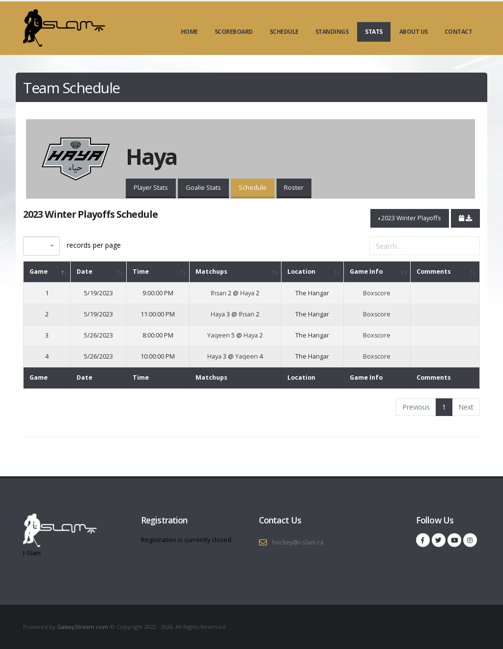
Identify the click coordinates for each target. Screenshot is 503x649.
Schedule (284, 31)
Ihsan (218, 293)
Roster (294, 187)
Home (189, 31)
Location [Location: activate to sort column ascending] (301, 271)
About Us (413, 31)
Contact (459, 31)
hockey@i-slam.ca (298, 542)
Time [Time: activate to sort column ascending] (141, 271)
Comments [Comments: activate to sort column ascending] (434, 271)
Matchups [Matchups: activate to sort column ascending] (211, 271)
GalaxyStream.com (83, 626)
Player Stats (151, 187)
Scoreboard (234, 31)
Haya (247, 293)
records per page (72, 246)
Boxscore (377, 293)
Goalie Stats (203, 187)
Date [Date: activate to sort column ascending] (84, 271)
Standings (332, 31)
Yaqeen (218, 335)
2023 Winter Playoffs (411, 217)
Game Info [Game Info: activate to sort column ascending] (366, 271)
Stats (374, 31)
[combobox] (41, 246)
